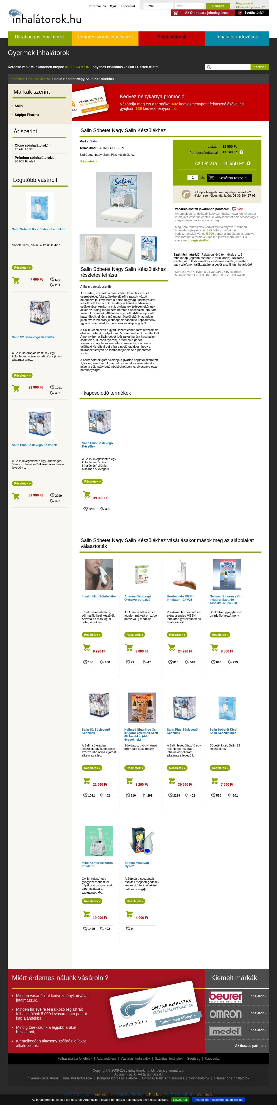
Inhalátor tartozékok (237, 36)
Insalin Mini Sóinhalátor (99, 596)
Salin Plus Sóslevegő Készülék (34, 445)
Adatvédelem (106, 1058)
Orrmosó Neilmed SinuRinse (163, 1078)
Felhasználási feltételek (75, 1058)
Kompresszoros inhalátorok (105, 36)
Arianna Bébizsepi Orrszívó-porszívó (137, 598)
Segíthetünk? (254, 12)
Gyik (113, 6)
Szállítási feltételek (168, 1058)
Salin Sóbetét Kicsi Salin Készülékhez (39, 229)
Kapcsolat (127, 6)
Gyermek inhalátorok (38, 52)
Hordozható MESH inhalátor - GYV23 (180, 598)
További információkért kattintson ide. (218, 1099)
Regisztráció (244, 3)
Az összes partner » (250, 1046)
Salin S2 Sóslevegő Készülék (33, 337)
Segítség (193, 1058)
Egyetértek (180, 1099)
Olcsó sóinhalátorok (31, 145)
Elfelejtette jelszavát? (250, 7)
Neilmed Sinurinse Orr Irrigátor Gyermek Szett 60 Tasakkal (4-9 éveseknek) (141, 734)
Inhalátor (18, 79)
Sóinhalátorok (171, 36)
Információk (97, 6)
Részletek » (88, 161)
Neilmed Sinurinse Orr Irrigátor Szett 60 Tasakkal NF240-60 (226, 600)
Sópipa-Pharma (27, 115)
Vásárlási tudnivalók (135, 1058)
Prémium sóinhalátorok (33, 158)
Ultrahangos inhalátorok (40, 36)
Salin (19, 106)
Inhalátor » (257, 996)
